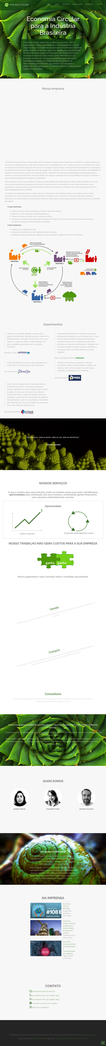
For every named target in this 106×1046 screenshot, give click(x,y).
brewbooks (59, 1038)
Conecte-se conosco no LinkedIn (43, 1003)
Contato (99, 4)
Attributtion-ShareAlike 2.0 (86, 1035)
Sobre (57, 4)
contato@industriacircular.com (42, 991)
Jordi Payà (68, 1038)
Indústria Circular (16, 3)
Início (49, 4)
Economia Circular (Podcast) (67, 906)
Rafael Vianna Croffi (80, 1038)
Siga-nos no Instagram (39, 1007)
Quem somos (77, 4)
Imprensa (89, 4)
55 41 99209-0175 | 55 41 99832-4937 (44, 995)
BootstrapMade (39, 1038)
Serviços (65, 4)
